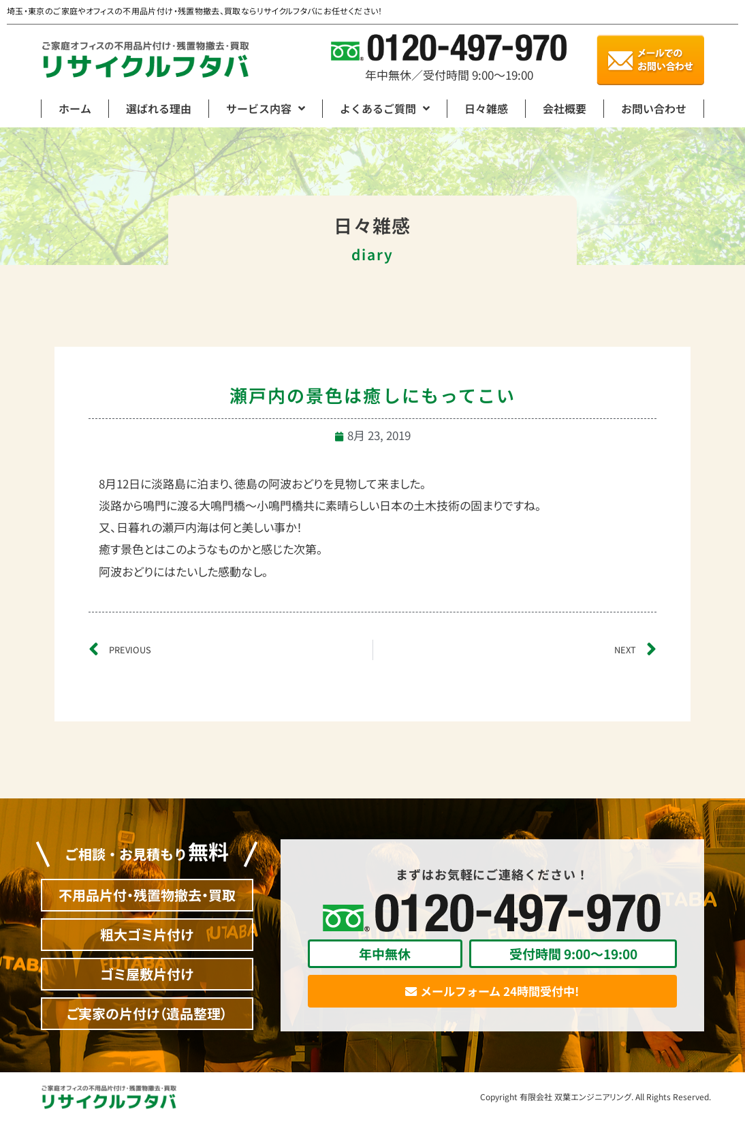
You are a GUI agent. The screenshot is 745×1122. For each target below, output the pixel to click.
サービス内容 (265, 108)
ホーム (75, 108)
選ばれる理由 (158, 108)
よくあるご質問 (385, 108)
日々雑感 (486, 108)
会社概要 (564, 108)
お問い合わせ (653, 108)
